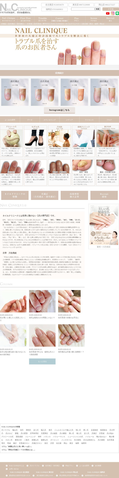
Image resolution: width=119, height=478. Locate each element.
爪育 (52, 443)
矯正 (15, 443)
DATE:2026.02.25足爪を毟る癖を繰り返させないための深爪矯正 (13, 339)
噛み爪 (15, 430)
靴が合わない (101, 437)
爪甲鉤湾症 (34, 433)
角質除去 (103, 430)
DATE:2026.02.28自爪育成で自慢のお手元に (71, 304)
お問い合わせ (14, 469)
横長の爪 (18, 440)
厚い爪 (85, 430)
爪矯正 (94, 433)
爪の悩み (110, 433)
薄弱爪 (28, 430)
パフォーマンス (59, 437)
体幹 (39, 437)
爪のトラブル (34, 466)
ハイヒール (89, 437)
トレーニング (30, 437)
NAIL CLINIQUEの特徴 (10, 427)
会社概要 (98, 466)
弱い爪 (78, 430)
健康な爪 (44, 440)
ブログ (109, 120)
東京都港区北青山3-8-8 (45, 475)
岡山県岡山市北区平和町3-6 (69, 475)
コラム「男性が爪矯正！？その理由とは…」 (18, 450)
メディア (69, 120)
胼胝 (16, 433)
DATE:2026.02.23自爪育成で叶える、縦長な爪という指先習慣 (42, 339)
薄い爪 (71, 433)
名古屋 (58, 443)
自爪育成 (110, 440)
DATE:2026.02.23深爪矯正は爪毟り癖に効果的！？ (71, 338)
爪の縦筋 (53, 433)
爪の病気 (77, 440)
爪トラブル (5, 430)
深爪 (22, 430)
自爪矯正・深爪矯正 (52, 466)
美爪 (46, 443)
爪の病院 (101, 440)
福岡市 (83, 443)
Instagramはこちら (59, 110)
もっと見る (42, 361)
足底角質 (94, 430)
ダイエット (54, 440)
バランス (47, 437)
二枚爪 (26, 440)
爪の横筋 (63, 433)
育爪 (3, 443)
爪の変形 (24, 433)
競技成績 (19, 437)
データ (29, 120)
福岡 (77, 443)
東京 (71, 443)
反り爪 (36, 430)
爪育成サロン (24, 443)
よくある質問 (10, 120)
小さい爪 (9, 440)
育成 (9, 443)
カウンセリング (50, 120)
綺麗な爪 (35, 440)
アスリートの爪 (7, 437)
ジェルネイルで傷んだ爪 (63, 430)
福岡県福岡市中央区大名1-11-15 (96, 475)
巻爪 (50, 430)
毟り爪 (79, 433)
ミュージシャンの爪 (75, 437)
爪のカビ (9, 433)
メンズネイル (66, 440)
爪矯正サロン (37, 443)
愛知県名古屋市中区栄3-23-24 (19, 475)
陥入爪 (43, 430)
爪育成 (101, 433)
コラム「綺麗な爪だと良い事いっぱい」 (16, 446)
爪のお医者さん (89, 440)
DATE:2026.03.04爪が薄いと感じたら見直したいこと (13, 305)
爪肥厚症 (44, 433)
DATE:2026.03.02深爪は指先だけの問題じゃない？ (42, 304)
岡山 (65, 443)
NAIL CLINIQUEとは (16, 466)
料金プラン (70, 466)
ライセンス (89, 120)
